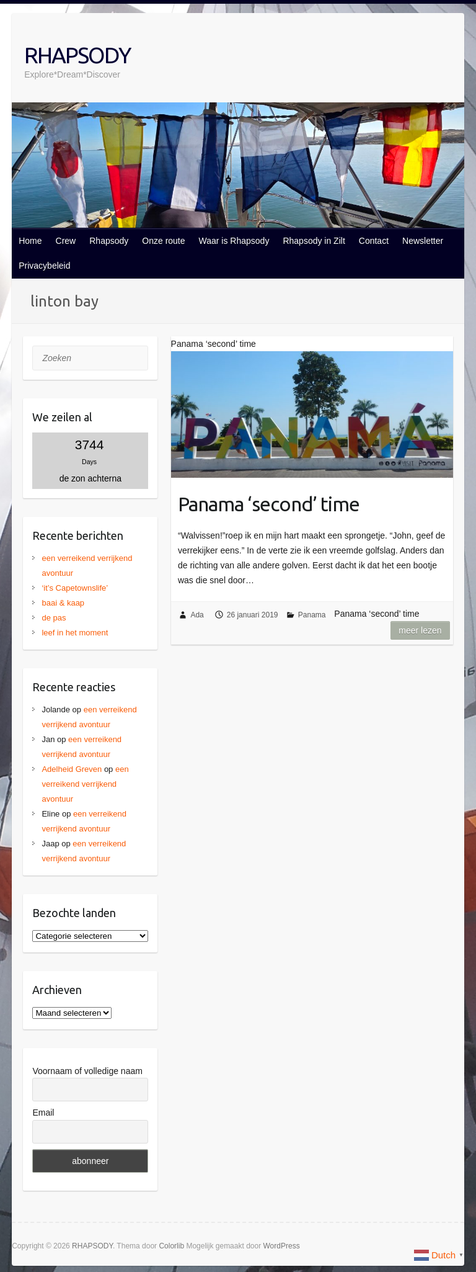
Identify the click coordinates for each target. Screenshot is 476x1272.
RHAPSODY (77, 55)
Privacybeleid (44, 266)
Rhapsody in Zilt (314, 241)
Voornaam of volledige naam (87, 1071)
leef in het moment (75, 632)
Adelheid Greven (72, 769)
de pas (54, 617)
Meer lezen (420, 630)
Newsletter (422, 241)
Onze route (163, 241)
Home (30, 241)
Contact (374, 241)
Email (43, 1112)
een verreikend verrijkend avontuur (85, 784)
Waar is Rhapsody (234, 241)
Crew (66, 241)
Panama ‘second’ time (268, 504)
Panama (312, 615)
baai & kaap (63, 602)
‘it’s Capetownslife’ (75, 588)
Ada (196, 615)
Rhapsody (108, 241)
